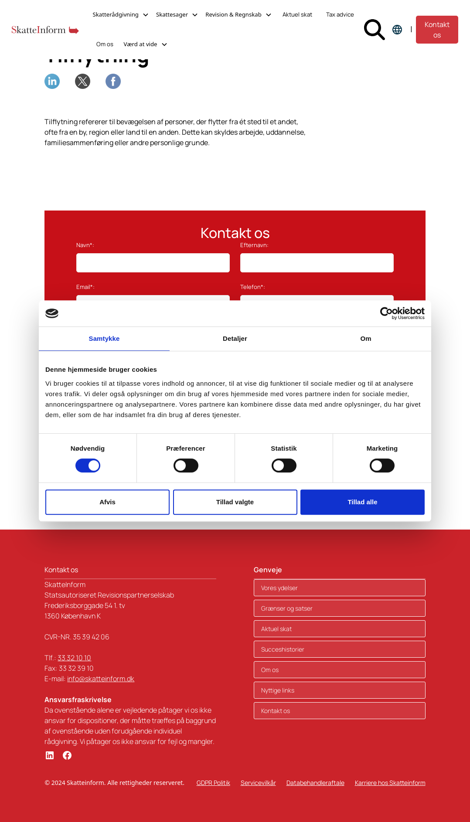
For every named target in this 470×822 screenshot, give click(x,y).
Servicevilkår (258, 782)
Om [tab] (365, 338)
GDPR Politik (213, 782)
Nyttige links (277, 690)
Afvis (107, 502)
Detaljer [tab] (235, 338)
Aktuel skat (297, 14)
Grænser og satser (287, 608)
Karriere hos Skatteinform (390, 782)
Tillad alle (362, 502)
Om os (104, 44)
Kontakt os (437, 30)
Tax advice (340, 14)
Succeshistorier (282, 649)
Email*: (85, 287)
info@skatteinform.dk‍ (100, 678)
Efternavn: (254, 245)
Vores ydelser (279, 588)
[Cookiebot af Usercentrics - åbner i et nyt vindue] (386, 313)
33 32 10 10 (74, 657)
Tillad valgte (235, 502)
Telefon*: (252, 287)
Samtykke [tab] (104, 338)
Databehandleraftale (315, 782)
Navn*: (85, 245)
